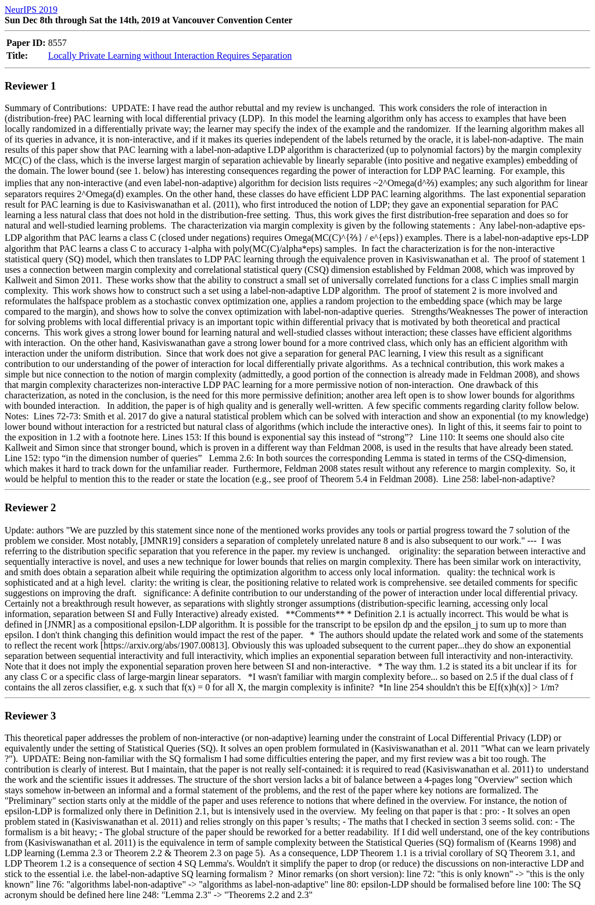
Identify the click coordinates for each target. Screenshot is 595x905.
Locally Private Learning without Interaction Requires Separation (170, 55)
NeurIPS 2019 (31, 10)
